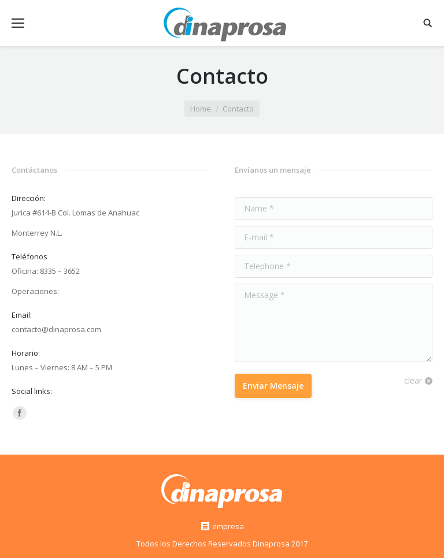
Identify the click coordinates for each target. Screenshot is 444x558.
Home (200, 108)
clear (413, 380)
